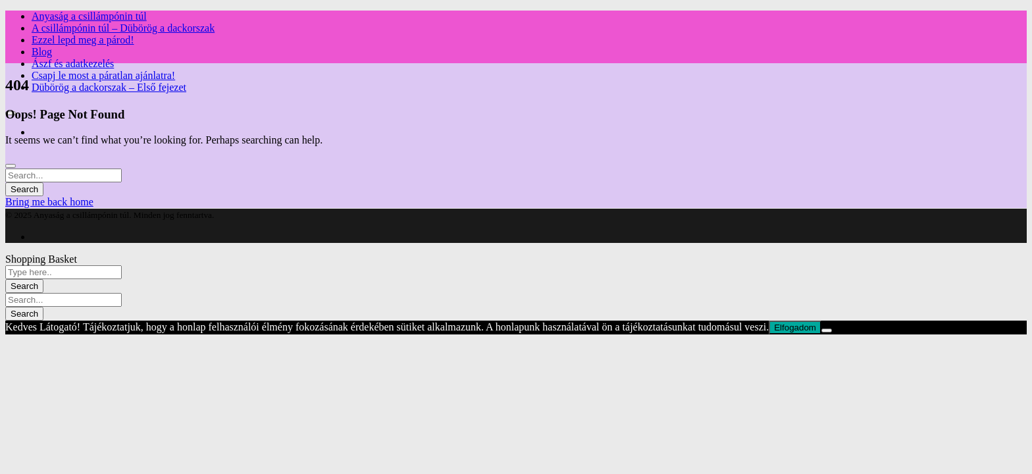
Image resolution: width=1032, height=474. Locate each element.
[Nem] (826, 330)
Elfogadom (795, 327)
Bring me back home (49, 201)
